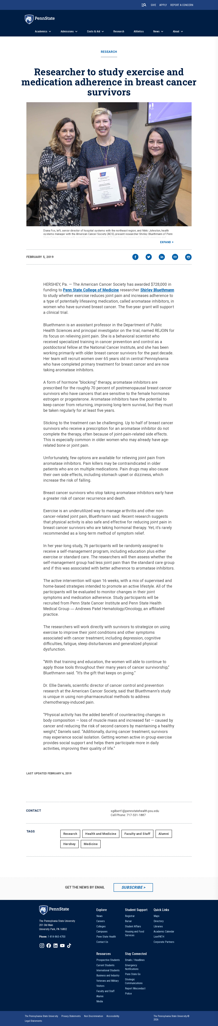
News (156, 31)
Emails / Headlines (135, 960)
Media (99, 1001)
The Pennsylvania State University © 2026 (172, 1018)
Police (128, 993)
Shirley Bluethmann (157, 290)
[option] (52, 937)
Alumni (164, 834)
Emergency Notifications (131, 967)
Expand (165, 242)
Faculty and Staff (137, 834)
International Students (108, 970)
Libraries (158, 926)
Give (153, 5)
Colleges (101, 926)
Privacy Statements (71, 1016)
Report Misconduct (135, 988)
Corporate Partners (164, 942)
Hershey (69, 844)
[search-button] (143, 5)
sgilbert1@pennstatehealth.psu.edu (135, 811)
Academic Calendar (164, 931)
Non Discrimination (93, 1016)
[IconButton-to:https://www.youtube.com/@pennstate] (62, 945)
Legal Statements (33, 1021)
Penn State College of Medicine (91, 290)
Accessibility (112, 1016)
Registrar (130, 916)
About (176, 31)
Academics (41, 31)
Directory (159, 921)
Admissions (67, 31)
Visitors (100, 985)
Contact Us (102, 942)
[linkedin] (162, 257)
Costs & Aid (93, 31)
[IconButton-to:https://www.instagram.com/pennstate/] (42, 945)
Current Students (105, 965)
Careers (100, 921)
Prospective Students (108, 960)
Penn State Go (133, 974)
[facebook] (135, 257)
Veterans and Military (107, 980)
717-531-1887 (136, 815)
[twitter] (149, 257)
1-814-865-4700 (56, 936)
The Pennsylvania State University (41, 1016)
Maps (156, 916)
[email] (175, 257)
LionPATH (159, 936)
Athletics (139, 31)
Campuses (101, 931)
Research (118, 31)
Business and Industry (107, 975)
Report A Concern (181, 5)
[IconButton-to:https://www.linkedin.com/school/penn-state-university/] (55, 945)
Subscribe (131, 887)
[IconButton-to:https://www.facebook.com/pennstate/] (48, 945)
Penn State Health (106, 936)
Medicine (91, 844)
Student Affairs (133, 926)
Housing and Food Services (134, 933)
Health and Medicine (100, 834)
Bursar (128, 921)
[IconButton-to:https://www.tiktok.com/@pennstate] (69, 945)
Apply (163, 5)
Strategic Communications (134, 981)
